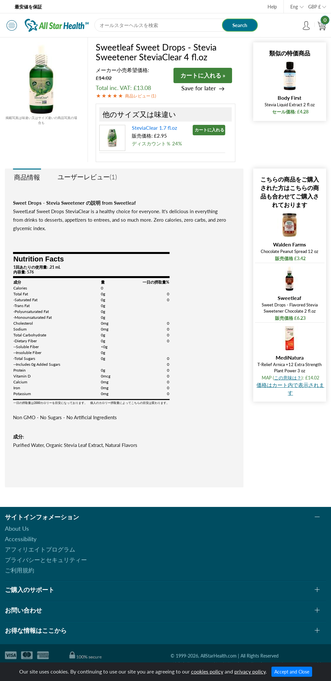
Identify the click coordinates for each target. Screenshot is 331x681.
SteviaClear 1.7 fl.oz (154, 128)
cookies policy (207, 671)
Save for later (198, 88)
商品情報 (27, 177)
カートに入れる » (202, 75)
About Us (17, 528)
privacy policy (250, 671)
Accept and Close (291, 671)
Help (272, 6)
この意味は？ (287, 377)
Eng (294, 6)
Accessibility (20, 538)
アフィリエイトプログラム (40, 549)
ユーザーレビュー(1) (87, 177)
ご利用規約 (19, 570)
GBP (314, 6)
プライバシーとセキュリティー (46, 559)
